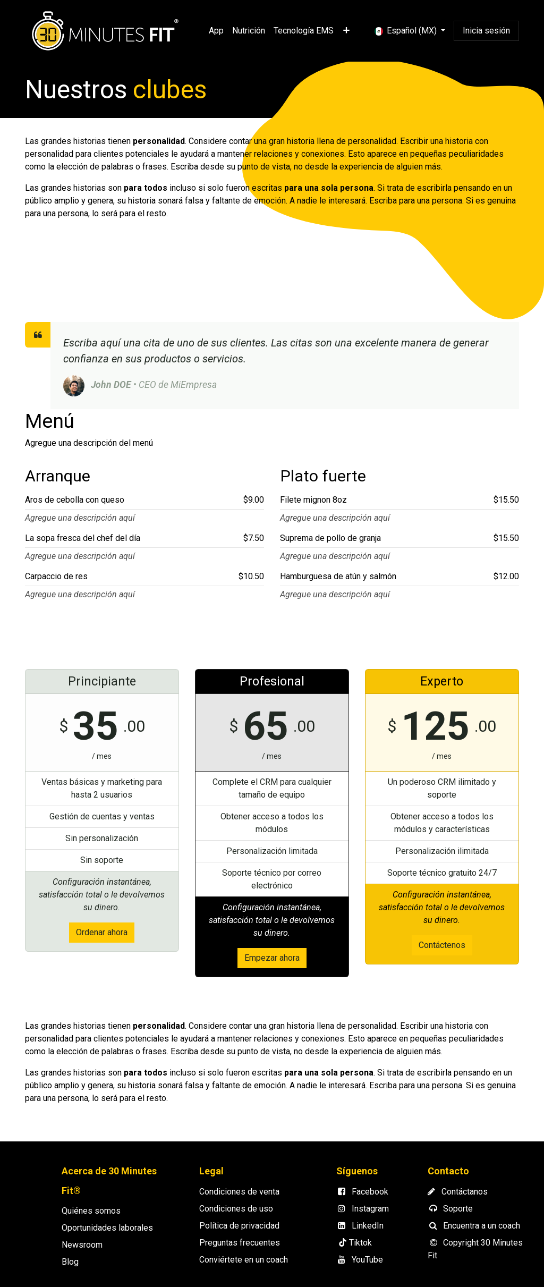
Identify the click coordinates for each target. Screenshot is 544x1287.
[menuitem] (216, 30)
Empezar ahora (272, 958)
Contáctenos (442, 945)
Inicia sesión (486, 31)
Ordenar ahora (102, 932)
